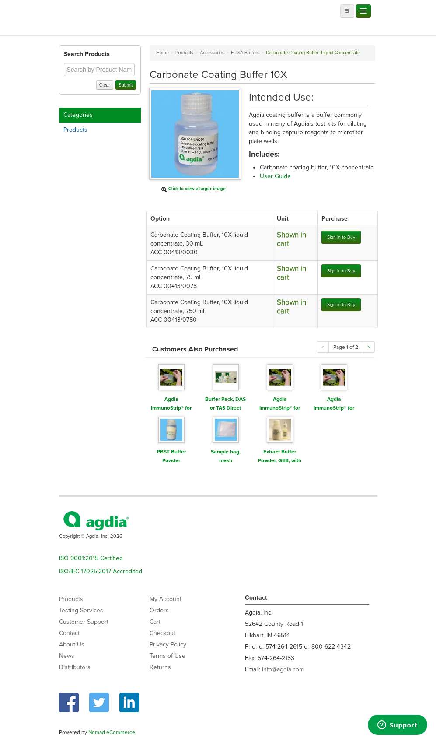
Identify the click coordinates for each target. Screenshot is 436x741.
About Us (71, 644)
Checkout (162, 633)
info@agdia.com (283, 669)
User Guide (275, 176)
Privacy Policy (168, 644)
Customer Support (83, 621)
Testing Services (81, 610)
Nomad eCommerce (111, 732)
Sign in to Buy (341, 237)
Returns (160, 667)
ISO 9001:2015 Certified (91, 558)
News (66, 656)
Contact (69, 633)
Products (75, 129)
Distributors (75, 667)
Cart (155, 621)
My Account (165, 599)
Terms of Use (167, 656)
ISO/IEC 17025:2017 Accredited (100, 571)
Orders (159, 610)
